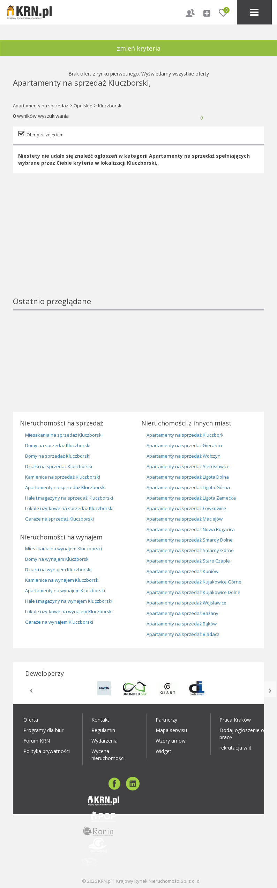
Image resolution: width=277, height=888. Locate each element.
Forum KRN (36, 740)
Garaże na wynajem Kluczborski (59, 622)
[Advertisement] (138, 247)
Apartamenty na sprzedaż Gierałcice (185, 445)
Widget (163, 751)
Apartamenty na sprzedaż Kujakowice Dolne (193, 592)
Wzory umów (171, 740)
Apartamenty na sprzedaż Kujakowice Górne (194, 582)
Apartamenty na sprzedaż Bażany (182, 613)
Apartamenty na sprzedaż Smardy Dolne (190, 540)
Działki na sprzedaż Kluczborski (58, 466)
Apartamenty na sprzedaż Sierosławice (188, 466)
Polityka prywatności (46, 751)
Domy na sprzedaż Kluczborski (57, 445)
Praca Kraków (235, 719)
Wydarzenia (104, 740)
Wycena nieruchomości (108, 754)
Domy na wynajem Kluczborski (57, 559)
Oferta (30, 719)
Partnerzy (166, 719)
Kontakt (100, 719)
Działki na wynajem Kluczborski (58, 569)
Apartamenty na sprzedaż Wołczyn (183, 456)
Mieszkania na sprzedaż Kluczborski (64, 435)
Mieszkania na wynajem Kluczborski (63, 548)
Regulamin (103, 730)
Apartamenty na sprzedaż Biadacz (183, 634)
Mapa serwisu (171, 730)
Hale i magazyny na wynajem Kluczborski (68, 601)
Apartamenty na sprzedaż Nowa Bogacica (191, 529)
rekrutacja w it (235, 747)
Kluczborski (110, 105)
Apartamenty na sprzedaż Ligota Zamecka (191, 498)
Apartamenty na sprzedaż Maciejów (185, 519)
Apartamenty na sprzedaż (40, 105)
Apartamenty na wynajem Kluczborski (65, 590)
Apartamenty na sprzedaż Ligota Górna (188, 487)
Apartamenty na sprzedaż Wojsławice (186, 603)
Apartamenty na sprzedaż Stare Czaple (188, 561)
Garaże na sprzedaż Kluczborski (59, 519)
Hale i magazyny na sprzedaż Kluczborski (69, 498)
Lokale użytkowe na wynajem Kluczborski (69, 611)
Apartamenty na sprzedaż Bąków (182, 624)
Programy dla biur (43, 730)
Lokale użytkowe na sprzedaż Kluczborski (69, 508)
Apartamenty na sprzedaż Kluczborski (65, 487)
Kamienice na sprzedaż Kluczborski (62, 477)
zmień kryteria (138, 48)
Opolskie (83, 105)
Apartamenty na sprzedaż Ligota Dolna (188, 477)
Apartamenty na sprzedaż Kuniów (182, 571)
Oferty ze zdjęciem (45, 135)
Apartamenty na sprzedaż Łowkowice (186, 508)
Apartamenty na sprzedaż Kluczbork (185, 435)
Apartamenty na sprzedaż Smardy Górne (190, 550)
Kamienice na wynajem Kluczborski (62, 580)
